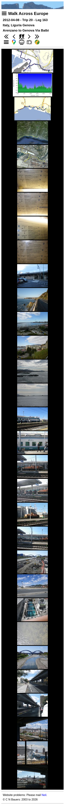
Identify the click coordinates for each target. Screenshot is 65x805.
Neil (44, 795)
